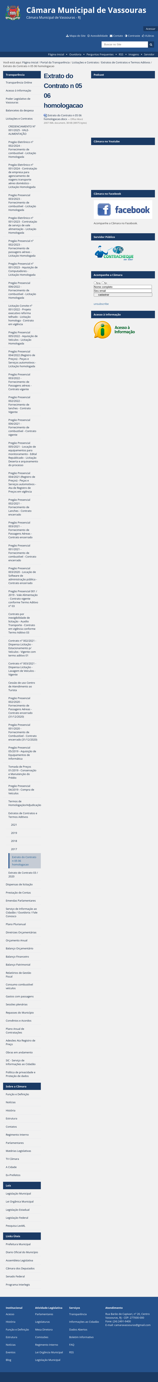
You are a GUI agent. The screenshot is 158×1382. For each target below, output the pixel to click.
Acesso (10, 1314)
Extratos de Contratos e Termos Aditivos (125, 62)
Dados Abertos (78, 1329)
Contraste (134, 36)
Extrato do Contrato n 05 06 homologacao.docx (62, 117)
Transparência (15, 75)
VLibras (149, 36)
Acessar (150, 29)
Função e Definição (17, 1329)
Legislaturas (42, 1322)
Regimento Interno (46, 1345)
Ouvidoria (75, 54)
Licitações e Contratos (85, 62)
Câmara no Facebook (107, 193)
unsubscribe (101, 304)
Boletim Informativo (81, 1337)
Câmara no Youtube (107, 141)
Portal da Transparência (55, 62)
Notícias (11, 1345)
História (10, 1322)
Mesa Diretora (44, 1329)
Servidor (149, 54)
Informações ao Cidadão (84, 1322)
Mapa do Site (78, 36)
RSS (121, 54)
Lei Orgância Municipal (49, 1352)
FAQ (71, 1345)
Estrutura (11, 1337)
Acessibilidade (99, 36)
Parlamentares (44, 1314)
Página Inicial (56, 54)
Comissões (41, 1337)
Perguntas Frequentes (100, 54)
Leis (8, 1185)
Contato (118, 36)
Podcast (99, 75)
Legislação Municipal (47, 1360)
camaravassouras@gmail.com (132, 1325)
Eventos (10, 1352)
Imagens (133, 54)
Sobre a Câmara (16, 1086)
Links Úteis (13, 1236)
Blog (8, 1360)
